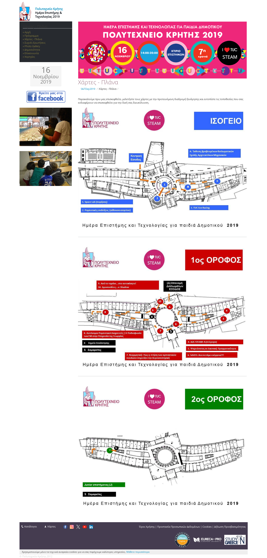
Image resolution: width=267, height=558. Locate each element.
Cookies (207, 526)
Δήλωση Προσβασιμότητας (230, 526)
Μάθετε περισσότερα (137, 552)
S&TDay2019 (88, 89)
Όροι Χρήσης (147, 526)
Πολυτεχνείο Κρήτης (49, 9)
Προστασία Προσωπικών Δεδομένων (178, 526)
